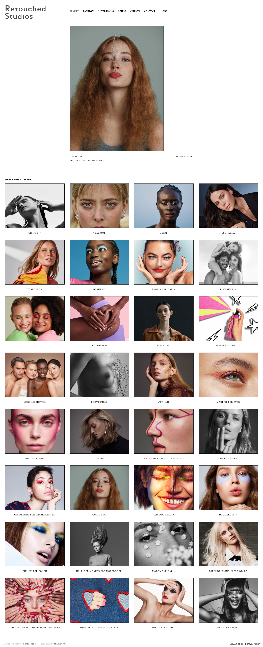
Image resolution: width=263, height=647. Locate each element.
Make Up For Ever (228, 402)
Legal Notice (236, 644)
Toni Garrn (34, 289)
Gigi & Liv (34, 233)
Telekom (99, 233)
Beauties (99, 289)
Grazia (99, 458)
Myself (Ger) (228, 458)
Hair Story (163, 345)
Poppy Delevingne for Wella (228, 571)
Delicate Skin (228, 514)
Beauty (74, 11)
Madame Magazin (163, 289)
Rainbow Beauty (164, 514)
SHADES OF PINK (35, 458)
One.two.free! (99, 345)
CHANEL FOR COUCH (34, 571)
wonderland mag (164, 627)
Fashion (88, 11)
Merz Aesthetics (35, 402)
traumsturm (60, 644)
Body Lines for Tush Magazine (163, 458)
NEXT (192, 156)
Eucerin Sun (228, 289)
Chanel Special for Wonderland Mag (35, 627)
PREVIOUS (180, 156)
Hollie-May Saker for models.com (99, 571)
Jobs (163, 11)
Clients (135, 11)
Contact (149, 11)
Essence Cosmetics (228, 345)
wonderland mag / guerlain (99, 627)
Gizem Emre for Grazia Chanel (34, 514)
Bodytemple (99, 402)
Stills (122, 11)
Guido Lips (99, 514)
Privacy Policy (252, 644)
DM (35, 345)
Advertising (106, 11)
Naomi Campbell (228, 627)
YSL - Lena (228, 233)
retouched (28, 644)
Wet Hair (164, 402)
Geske (164, 233)
